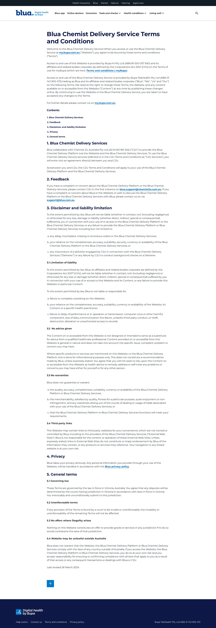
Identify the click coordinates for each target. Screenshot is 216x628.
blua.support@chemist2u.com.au (140, 189)
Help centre (22, 622)
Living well (157, 13)
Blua (95, 3)
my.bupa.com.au (69, 52)
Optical (114, 3)
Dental (104, 3)
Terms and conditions (56, 622)
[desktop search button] (196, 13)
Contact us (36, 622)
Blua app (60, 13)
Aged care (138, 3)
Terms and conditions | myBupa (106, 70)
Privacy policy (77, 622)
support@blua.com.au (61, 200)
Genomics (91, 13)
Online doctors (75, 13)
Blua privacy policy (117, 466)
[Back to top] (50, 583)
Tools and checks (110, 13)
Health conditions (135, 13)
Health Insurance (81, 3)
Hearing (126, 3)
